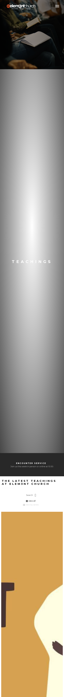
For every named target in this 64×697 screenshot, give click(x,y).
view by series (31, 505)
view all (31, 501)
